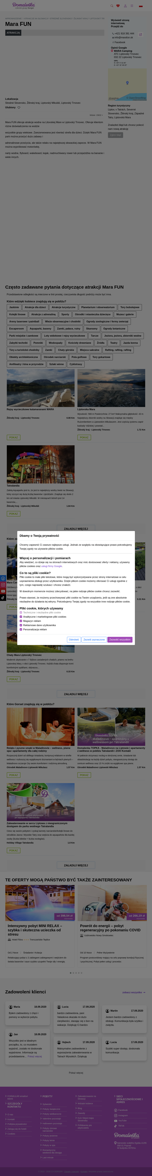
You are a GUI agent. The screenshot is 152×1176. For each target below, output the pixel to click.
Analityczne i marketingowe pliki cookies (44, 616)
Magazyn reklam (32, 621)
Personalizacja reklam (35, 629)
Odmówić (74, 639)
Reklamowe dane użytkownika (39, 625)
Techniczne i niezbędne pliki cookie (42, 612)
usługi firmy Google (51, 566)
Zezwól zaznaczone (94, 639)
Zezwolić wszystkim (120, 639)
